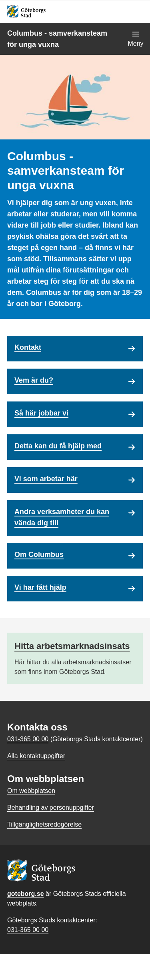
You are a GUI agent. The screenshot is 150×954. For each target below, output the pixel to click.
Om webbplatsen (31, 790)
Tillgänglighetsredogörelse (44, 824)
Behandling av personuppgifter (50, 807)
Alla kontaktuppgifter (36, 755)
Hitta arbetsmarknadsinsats (72, 646)
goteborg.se (25, 893)
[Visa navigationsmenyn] (135, 39)
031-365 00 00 (27, 929)
